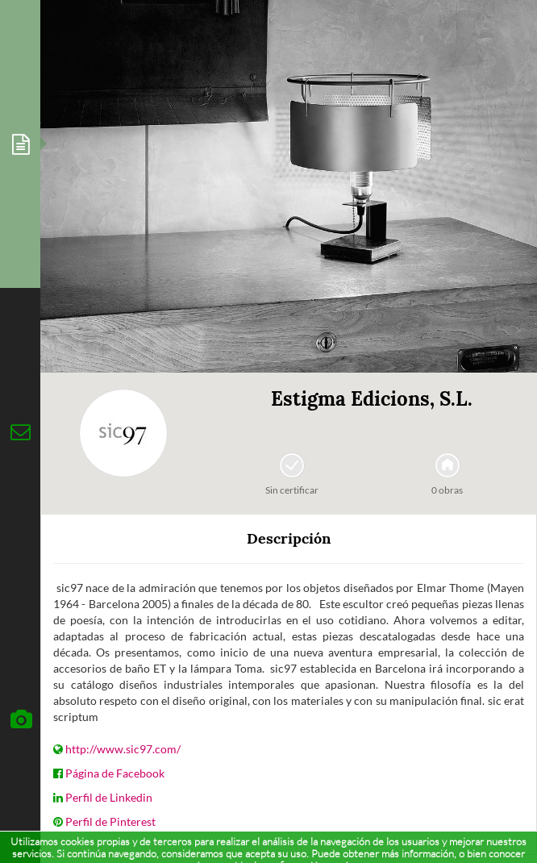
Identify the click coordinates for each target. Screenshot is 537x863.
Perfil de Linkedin (108, 797)
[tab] (20, 144)
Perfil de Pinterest (110, 821)
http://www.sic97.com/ (123, 749)
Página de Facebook (114, 773)
